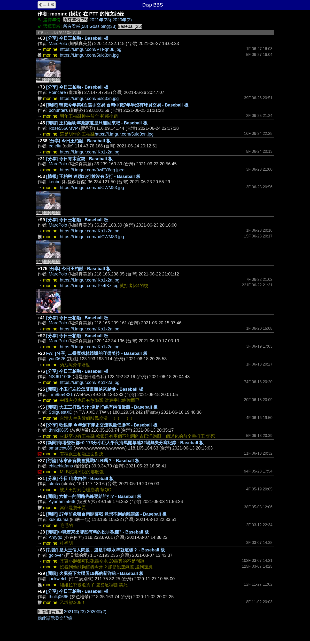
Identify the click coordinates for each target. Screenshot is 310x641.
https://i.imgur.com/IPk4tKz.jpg (89, 285)
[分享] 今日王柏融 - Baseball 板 (77, 38)
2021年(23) (100, 19)
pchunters (58, 110)
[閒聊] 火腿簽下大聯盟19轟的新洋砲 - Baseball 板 (95, 573)
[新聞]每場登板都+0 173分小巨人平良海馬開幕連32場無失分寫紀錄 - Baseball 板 (125, 442)
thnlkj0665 (59, 430)
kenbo (55, 181)
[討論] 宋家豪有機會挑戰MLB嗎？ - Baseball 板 (93, 460)
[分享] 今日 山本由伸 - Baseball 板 (80, 478)
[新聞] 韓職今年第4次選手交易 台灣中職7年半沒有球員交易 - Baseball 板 (117, 105)
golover (56, 555)
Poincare (57, 92)
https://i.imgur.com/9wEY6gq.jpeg (92, 170)
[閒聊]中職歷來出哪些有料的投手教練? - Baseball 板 (97, 532)
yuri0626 (57, 358)
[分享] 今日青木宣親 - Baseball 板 (79, 158)
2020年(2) (122, 19)
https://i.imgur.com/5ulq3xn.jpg (89, 55)
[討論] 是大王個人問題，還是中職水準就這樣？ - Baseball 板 (105, 550)
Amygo (55, 537)
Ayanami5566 (62, 501)
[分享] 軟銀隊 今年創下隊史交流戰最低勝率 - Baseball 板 (101, 425)
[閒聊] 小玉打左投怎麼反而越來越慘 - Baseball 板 (94, 389)
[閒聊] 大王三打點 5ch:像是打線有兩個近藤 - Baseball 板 (102, 407)
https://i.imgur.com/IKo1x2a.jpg (89, 152)
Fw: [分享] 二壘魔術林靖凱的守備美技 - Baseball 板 (96, 353)
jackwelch (58, 578)
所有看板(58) (75, 26)
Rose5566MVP (63, 128)
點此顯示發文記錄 (55, 618)
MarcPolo (58, 43)
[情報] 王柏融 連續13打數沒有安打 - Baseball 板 (93, 176)
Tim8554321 (61, 394)
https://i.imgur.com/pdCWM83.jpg (92, 187)
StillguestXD (60, 412)
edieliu (55, 146)
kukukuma (59, 519)
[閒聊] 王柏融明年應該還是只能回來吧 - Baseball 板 (96, 123)
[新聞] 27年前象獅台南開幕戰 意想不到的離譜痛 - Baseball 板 (106, 514)
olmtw (54, 483)
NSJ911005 (60, 376)
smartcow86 (60, 448)
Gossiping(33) (102, 26)
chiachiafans (61, 466)
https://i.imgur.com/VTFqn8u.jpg (90, 49)
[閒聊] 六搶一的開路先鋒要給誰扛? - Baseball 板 (93, 496)
